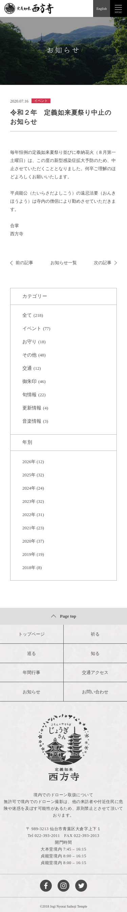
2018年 (29, 567)
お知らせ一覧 (63, 262)
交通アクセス (95, 672)
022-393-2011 (47, 835)
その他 (29, 355)
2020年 (29, 541)
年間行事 (31, 672)
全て (27, 315)
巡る (31, 653)
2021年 (29, 527)
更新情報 (31, 408)
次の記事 (105, 262)
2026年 (29, 461)
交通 (27, 368)
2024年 (29, 488)
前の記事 (21, 262)
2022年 (29, 514)
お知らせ (31, 691)
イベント (31, 328)
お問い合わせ (95, 691)
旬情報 (29, 394)
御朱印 (29, 381)
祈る (95, 634)
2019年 (29, 554)
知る (95, 653)
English (102, 9)
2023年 (29, 501)
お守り (29, 341)
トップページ (31, 634)
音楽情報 (31, 421)
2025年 (29, 474)
